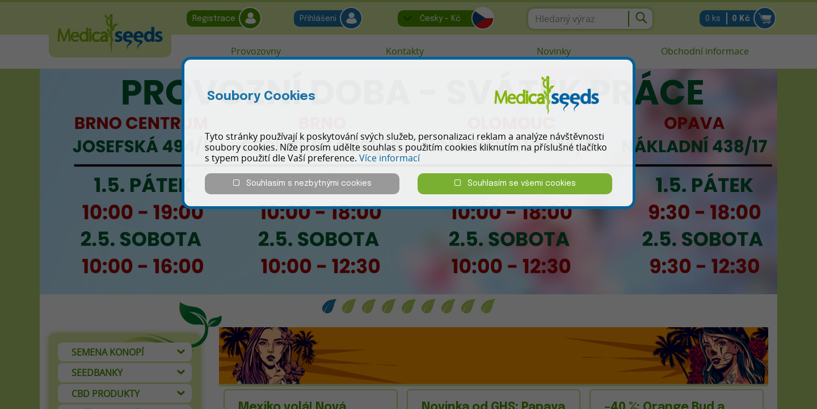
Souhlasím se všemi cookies (515, 183)
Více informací (389, 158)
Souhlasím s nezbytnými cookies (302, 183)
